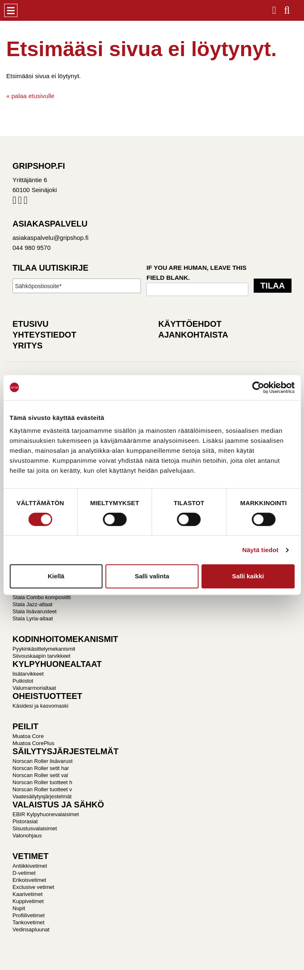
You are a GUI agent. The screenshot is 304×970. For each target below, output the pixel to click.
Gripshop (32, 10)
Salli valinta (152, 576)
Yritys (27, 345)
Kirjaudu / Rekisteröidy (274, 7)
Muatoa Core (28, 736)
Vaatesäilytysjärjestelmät (42, 796)
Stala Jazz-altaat (32, 604)
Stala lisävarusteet (34, 611)
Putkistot (22, 681)
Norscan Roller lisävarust (42, 761)
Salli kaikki (248, 576)
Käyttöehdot (190, 323)
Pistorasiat (25, 821)
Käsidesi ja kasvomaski (40, 706)
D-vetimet (24, 873)
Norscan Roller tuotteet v (42, 789)
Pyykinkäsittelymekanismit (43, 649)
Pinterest (25, 202)
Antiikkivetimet (29, 866)
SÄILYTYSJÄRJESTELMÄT (65, 751)
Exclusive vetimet (33, 887)
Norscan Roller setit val (40, 775)
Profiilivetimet (28, 915)
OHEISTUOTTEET (47, 696)
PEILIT (25, 726)
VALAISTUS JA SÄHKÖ (58, 804)
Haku (287, 7)
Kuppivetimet (28, 901)
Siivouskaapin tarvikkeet (41, 656)
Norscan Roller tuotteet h (42, 782)
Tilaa (272, 285)
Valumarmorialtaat (34, 688)
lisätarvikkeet (28, 674)
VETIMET (30, 856)
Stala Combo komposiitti (41, 597)
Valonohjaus (27, 835)
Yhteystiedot (44, 334)
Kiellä (56, 576)
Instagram (20, 202)
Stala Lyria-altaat (32, 618)
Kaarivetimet (27, 894)
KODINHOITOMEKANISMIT (65, 639)
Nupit (18, 908)
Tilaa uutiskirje (50, 267)
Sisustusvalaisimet (34, 828)
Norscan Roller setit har (40, 768)
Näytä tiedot (260, 549)
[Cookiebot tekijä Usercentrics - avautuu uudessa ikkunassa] (258, 387)
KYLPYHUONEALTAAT (56, 664)
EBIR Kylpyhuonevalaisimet (45, 814)
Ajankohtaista (193, 334)
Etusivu (30, 323)
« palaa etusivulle (30, 95)
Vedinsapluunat (30, 929)
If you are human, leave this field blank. (196, 272)
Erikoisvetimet (29, 880)
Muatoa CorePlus (33, 743)
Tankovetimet (28, 922)
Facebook (14, 202)
